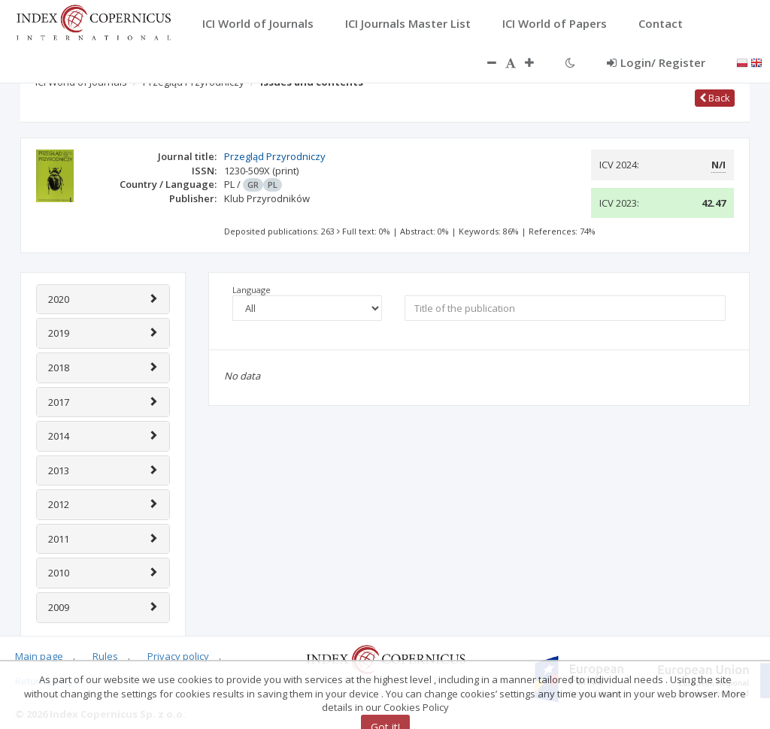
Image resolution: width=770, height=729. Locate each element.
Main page (39, 656)
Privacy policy (178, 656)
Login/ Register (656, 62)
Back (714, 97)
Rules (105, 656)
